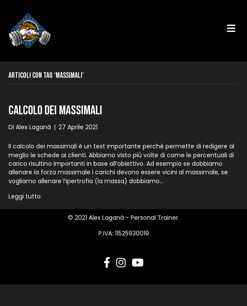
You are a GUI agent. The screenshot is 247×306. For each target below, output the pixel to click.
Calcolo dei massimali (55, 110)
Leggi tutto (24, 196)
